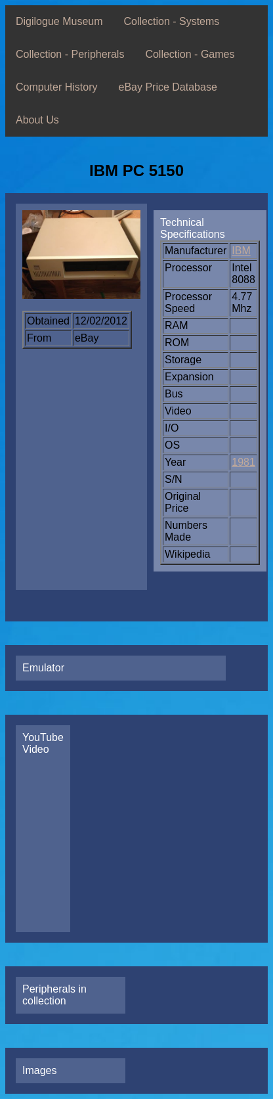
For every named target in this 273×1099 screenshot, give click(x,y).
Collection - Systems (172, 21)
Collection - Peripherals (70, 54)
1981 (243, 462)
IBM (241, 250)
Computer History (56, 87)
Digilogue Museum (59, 21)
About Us (37, 119)
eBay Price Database (167, 87)
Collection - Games (189, 54)
